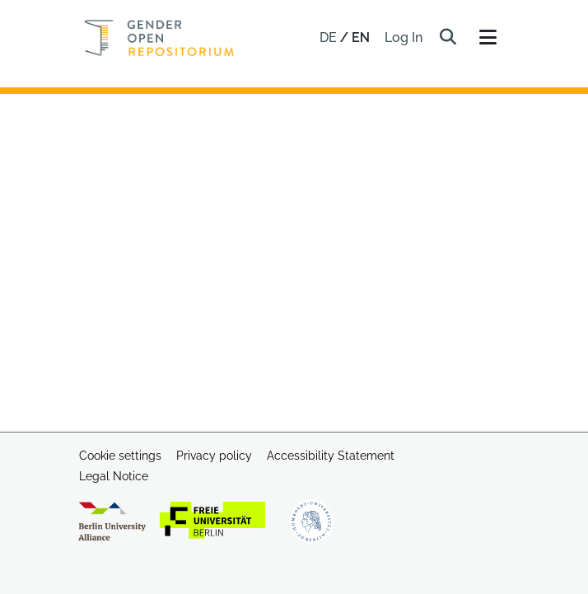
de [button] (330, 37)
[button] (447, 38)
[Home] (159, 38)
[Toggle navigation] (487, 38)
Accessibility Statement (330, 455)
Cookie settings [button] (120, 455)
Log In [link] (404, 37)
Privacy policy (214, 455)
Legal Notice (113, 476)
